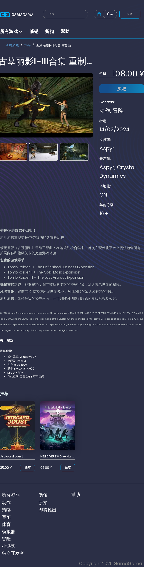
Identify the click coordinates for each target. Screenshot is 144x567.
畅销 (34, 31)
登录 (129, 14)
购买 (27, 468)
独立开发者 (13, 553)
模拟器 (8, 532)
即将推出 (47, 510)
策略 (6, 510)
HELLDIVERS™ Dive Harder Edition (64, 456)
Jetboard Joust (11, 456)
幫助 (65, 31)
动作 (27, 45)
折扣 (49, 31)
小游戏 (8, 546)
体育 (6, 524)
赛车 (6, 517)
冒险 (118, 110)
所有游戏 (11, 31)
